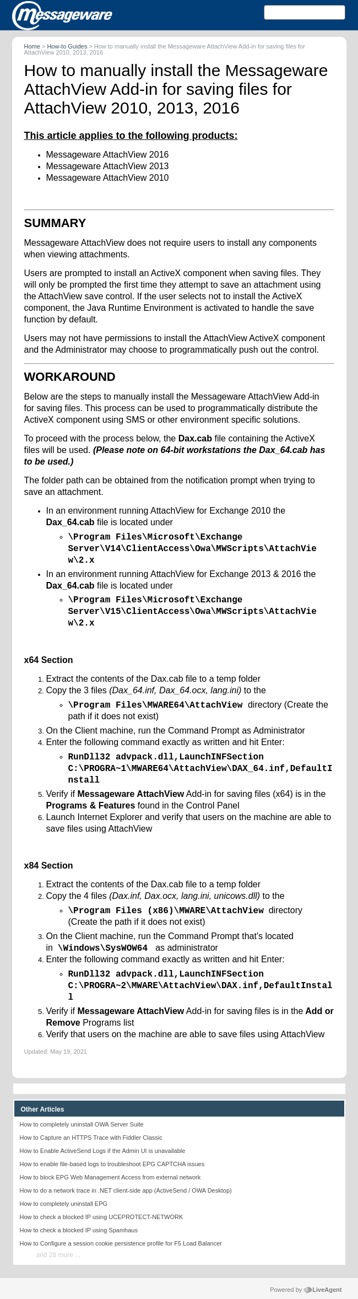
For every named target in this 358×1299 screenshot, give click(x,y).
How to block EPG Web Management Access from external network (110, 1177)
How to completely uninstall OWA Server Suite (82, 1124)
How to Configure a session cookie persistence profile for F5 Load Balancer (121, 1243)
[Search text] (304, 12)
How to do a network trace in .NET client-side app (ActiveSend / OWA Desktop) (126, 1190)
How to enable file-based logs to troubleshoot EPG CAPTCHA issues (112, 1164)
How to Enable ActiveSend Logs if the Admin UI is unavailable (103, 1150)
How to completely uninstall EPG (64, 1203)
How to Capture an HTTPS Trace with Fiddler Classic (91, 1137)
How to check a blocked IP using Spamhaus (79, 1230)
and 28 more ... (58, 1255)
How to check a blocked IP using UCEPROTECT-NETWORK (101, 1217)
